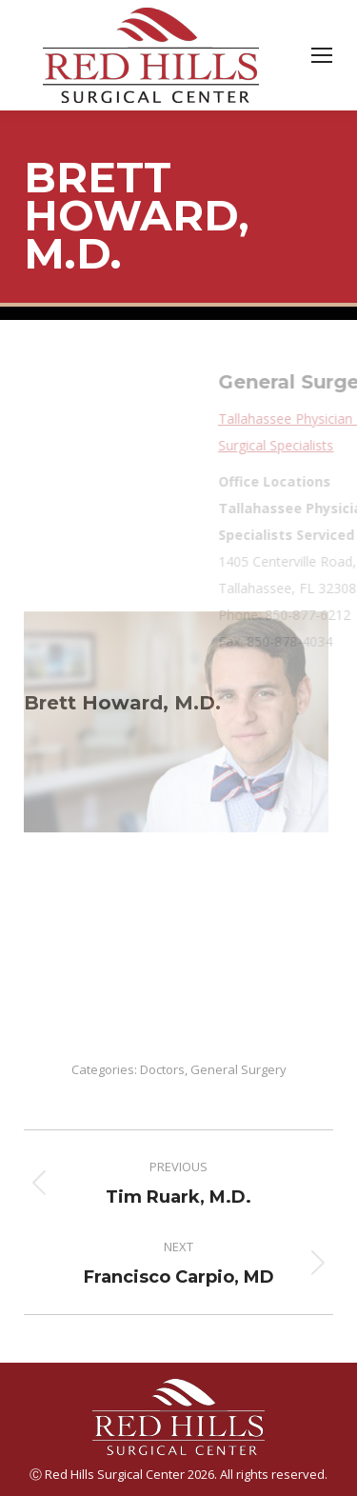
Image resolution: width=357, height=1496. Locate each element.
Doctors (162, 1069)
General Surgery (238, 1069)
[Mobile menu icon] (321, 55)
